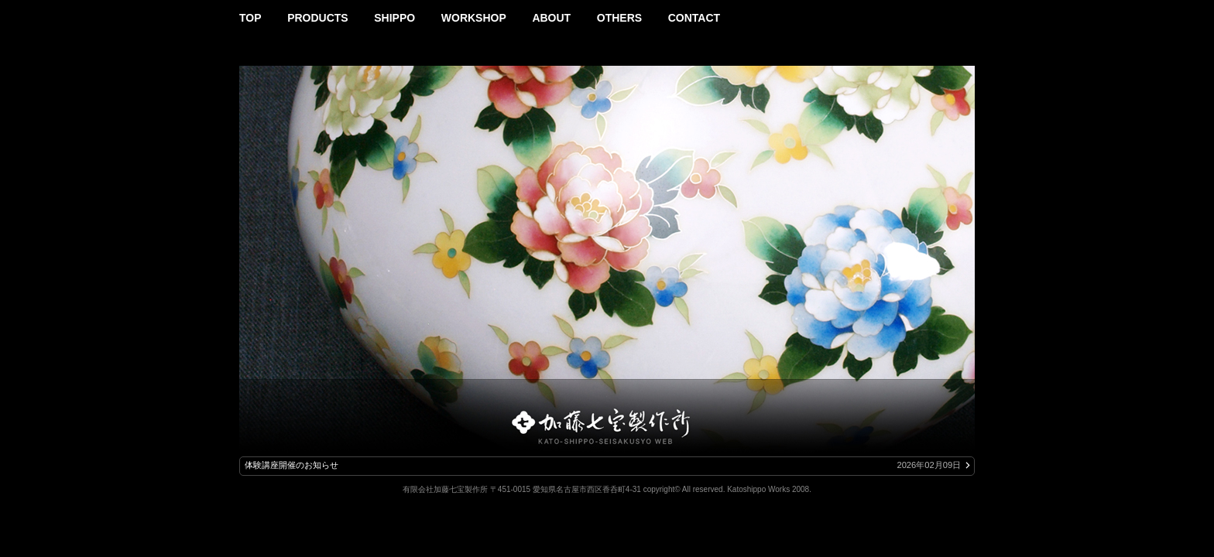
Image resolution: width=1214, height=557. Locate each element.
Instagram (968, 13)
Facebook (948, 13)
